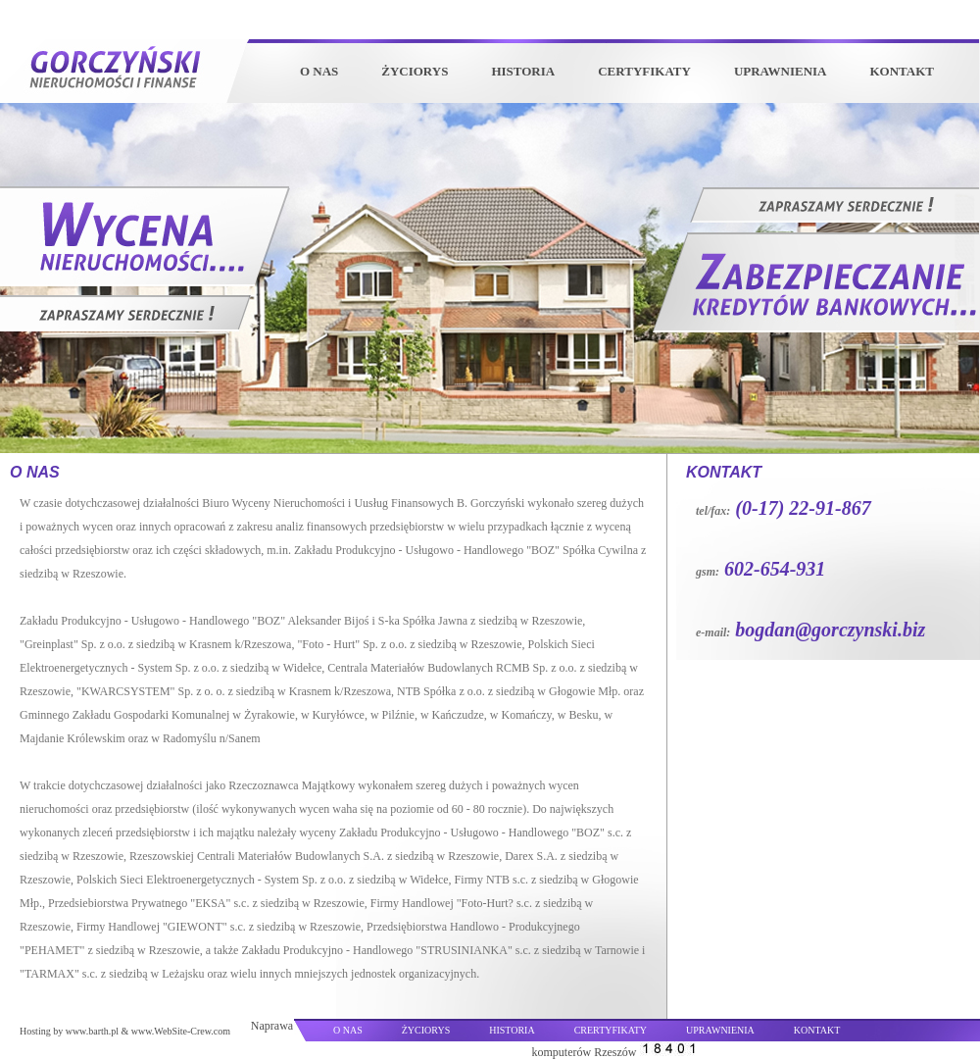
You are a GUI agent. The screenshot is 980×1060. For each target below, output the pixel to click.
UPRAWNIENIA (780, 71)
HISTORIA (523, 71)
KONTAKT (902, 71)
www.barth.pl (92, 1031)
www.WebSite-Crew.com (180, 1031)
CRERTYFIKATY (610, 1030)
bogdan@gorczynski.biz (830, 629)
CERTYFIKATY (644, 71)
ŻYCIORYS (414, 71)
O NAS (319, 71)
